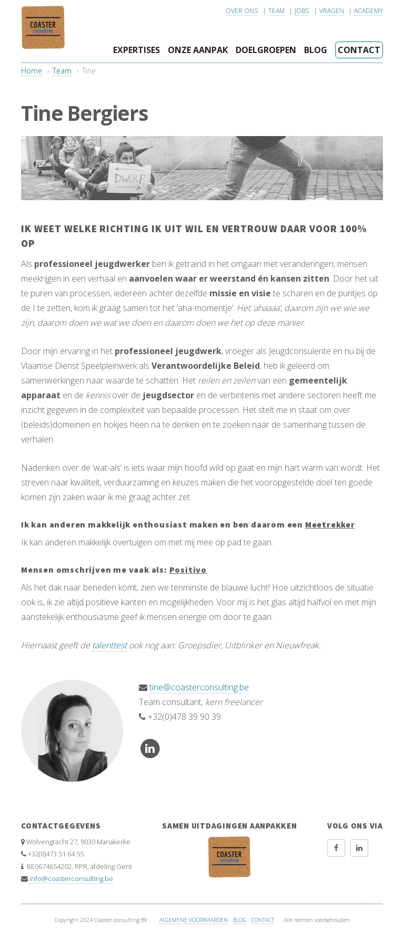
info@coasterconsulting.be (71, 878)
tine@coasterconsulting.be (199, 687)
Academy (368, 10)
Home (31, 71)
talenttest (109, 645)
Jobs (302, 10)
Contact (359, 50)
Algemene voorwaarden (193, 920)
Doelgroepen (266, 50)
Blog (315, 50)
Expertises (136, 50)
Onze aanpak (198, 50)
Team (276, 10)
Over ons (242, 10)
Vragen (331, 10)
